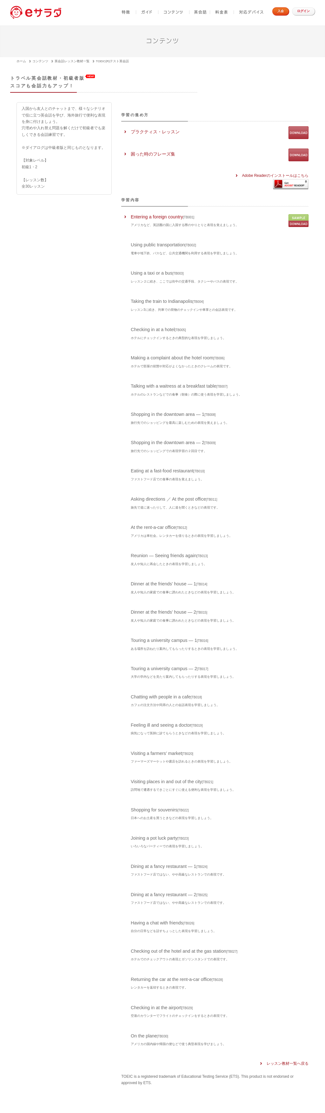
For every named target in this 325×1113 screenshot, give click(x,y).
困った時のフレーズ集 (153, 154)
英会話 (199, 12)
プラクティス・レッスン (155, 131)
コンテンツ (173, 12)
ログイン (303, 11)
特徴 (125, 12)
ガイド (147, 12)
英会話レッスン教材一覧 (72, 61)
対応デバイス (250, 12)
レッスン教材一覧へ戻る (287, 1063)
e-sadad (36, 12)
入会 (280, 11)
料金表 (222, 12)
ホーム (21, 61)
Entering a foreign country (185, 220)
